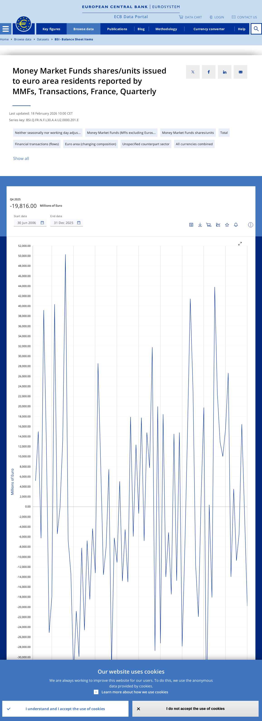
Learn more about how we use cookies (135, 691)
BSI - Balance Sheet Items (74, 39)
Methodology (166, 29)
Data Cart (193, 17)
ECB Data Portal (131, 16)
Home (4, 39)
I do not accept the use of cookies (195, 709)
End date (56, 216)
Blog (141, 29)
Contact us (247, 17)
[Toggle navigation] (5, 28)
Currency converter (209, 29)
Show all (21, 158)
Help (241, 29)
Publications (117, 29)
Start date (20, 216)
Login (219, 17)
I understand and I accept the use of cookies (65, 708)
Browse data (83, 29)
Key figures (52, 29)
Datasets (43, 39)
